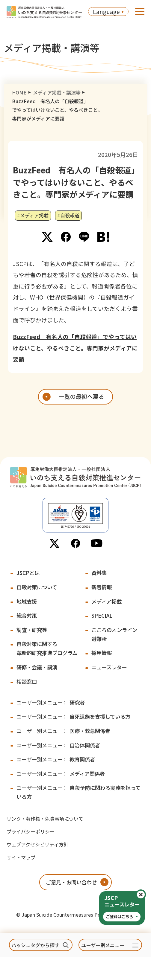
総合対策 (26, 615)
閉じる (145, 895)
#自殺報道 (68, 215)
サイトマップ (21, 857)
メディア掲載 (106, 601)
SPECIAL (101, 615)
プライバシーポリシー (31, 831)
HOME (19, 92)
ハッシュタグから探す (35, 945)
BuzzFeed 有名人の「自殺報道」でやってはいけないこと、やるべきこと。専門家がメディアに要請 (75, 347)
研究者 (50, 702)
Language (106, 11)
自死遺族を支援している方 (73, 716)
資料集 (99, 572)
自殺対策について (36, 587)
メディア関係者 (60, 773)
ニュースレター (109, 667)
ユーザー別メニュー (102, 945)
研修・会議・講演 (36, 667)
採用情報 (101, 653)
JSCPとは (28, 572)
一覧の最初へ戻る (81, 396)
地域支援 (26, 601)
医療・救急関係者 (63, 731)
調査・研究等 (31, 630)
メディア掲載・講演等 (57, 92)
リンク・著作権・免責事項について (45, 818)
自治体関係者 (58, 745)
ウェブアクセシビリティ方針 (37, 844)
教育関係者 (55, 759)
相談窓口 (26, 681)
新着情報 (101, 587)
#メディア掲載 (33, 215)
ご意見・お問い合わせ (71, 882)
